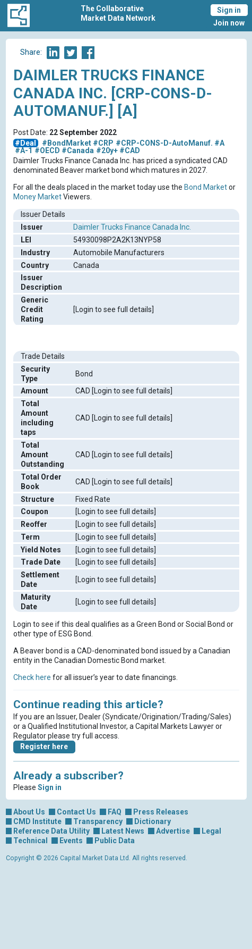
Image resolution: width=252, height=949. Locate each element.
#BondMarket (66, 143)
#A (219, 143)
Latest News (122, 831)
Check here (32, 677)
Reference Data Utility (51, 831)
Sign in (229, 10)
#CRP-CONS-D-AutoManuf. (164, 143)
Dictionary (152, 821)
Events (71, 840)
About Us (29, 812)
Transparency (98, 821)
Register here (44, 746)
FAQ (114, 812)
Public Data (114, 840)
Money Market (37, 196)
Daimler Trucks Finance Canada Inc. (132, 227)
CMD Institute (37, 821)
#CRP (103, 143)
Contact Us (76, 812)
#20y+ (107, 150)
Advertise (173, 831)
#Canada (78, 150)
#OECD (47, 150)
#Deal (25, 143)
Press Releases (160, 812)
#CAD (129, 150)
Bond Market (205, 187)
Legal (211, 831)
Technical (30, 840)
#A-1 (23, 150)
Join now (229, 23)
